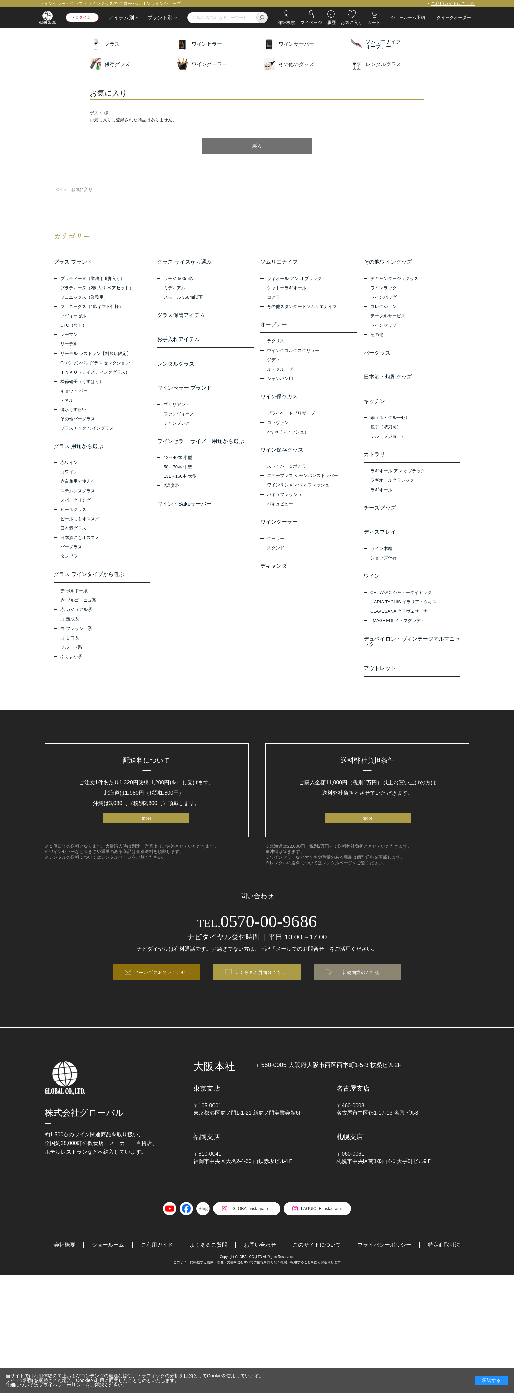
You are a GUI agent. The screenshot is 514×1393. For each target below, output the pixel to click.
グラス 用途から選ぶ (78, 447)
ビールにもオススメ (79, 520)
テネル (66, 401)
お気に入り (82, 189)
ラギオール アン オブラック (294, 279)
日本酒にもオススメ (79, 539)
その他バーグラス (77, 419)
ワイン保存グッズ (281, 452)
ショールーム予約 (408, 17)
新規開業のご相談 (360, 982)
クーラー (275, 542)
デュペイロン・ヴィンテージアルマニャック (412, 648)
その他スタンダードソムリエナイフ (302, 307)
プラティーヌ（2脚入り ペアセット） (97, 288)
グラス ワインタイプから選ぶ (89, 576)
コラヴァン (278, 425)
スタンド (275, 552)
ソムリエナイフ (279, 262)
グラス (105, 44)
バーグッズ (377, 354)
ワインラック (383, 288)
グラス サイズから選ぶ (184, 262)
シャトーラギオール (286, 288)
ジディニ (275, 361)
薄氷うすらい (73, 410)
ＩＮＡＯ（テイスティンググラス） (95, 373)
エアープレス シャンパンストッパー (302, 479)
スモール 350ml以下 (183, 298)
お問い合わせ (260, 1255)
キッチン (374, 404)
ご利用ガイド (157, 1255)
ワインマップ (383, 326)
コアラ (273, 298)
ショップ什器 (383, 563)
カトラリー (377, 458)
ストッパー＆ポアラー (289, 469)
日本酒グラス (73, 530)
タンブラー (71, 558)
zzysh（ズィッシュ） (288, 434)
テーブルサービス (387, 316)
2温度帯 (171, 491)
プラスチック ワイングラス (87, 429)
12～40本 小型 (178, 462)
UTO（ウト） (73, 326)
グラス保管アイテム (181, 316)
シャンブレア (177, 427)
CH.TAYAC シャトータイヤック (401, 599)
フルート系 (71, 649)
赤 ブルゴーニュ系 (78, 602)
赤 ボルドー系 (74, 593)
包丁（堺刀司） (385, 430)
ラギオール (381, 494)
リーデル (69, 344)
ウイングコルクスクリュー (293, 352)
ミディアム (174, 288)
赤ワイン (69, 464)
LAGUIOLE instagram (322, 1219)
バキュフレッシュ (284, 498)
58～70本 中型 (178, 472)
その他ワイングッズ (388, 262)
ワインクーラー (202, 64)
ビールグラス (73, 511)
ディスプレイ (380, 537)
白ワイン (69, 473)
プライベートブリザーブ (291, 415)
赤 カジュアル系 (76, 612)
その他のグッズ (289, 64)
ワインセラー (199, 44)
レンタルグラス (376, 64)
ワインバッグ (383, 298)
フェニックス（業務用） (84, 298)
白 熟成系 (69, 621)
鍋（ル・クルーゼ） (390, 421)
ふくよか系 (71, 659)
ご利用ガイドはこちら (453, 3)
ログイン (84, 17)
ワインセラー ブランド (184, 391)
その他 (376, 335)
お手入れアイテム (178, 341)
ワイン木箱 (381, 554)
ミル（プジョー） (387, 439)
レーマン (69, 335)
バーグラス (71, 548)
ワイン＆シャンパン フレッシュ (298, 488)
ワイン (372, 582)
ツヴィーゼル (73, 316)
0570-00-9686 (257, 931)
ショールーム (108, 1255)
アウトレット (380, 676)
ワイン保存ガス (279, 398)
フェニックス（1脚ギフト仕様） (91, 307)
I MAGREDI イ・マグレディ (397, 627)
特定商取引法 (444, 1255)
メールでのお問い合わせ (160, 982)
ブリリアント (177, 408)
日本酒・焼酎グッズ (388, 379)
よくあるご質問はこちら (260, 982)
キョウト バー (74, 391)
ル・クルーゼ (280, 371)
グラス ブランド (73, 262)
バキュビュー (280, 507)
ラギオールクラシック (392, 484)
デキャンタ (273, 570)
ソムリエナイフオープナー (376, 44)
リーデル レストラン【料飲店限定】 (95, 354)
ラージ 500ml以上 (181, 279)
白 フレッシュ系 (76, 631)
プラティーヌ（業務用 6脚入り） (92, 279)
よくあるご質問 (208, 1255)
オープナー (273, 325)
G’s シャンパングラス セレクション (95, 363)
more (146, 826)
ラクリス (275, 342)
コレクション (383, 307)
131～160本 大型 (180, 481)
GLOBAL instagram (248, 1219)
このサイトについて (317, 1255)
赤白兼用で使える (77, 483)
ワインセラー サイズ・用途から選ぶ (200, 445)
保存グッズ (110, 64)
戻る (257, 145)
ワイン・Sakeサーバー (184, 509)
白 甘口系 (69, 640)
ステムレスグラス (77, 492)
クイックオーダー (454, 17)
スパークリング (75, 502)
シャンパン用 (280, 380)
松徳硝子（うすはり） (82, 382)
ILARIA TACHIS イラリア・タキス (403, 608)
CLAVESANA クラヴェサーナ (399, 617)
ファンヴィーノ (179, 418)
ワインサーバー (289, 44)
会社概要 (64, 1255)
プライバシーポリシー (384, 1255)
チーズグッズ (380, 512)
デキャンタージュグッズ (394, 279)
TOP (58, 189)
